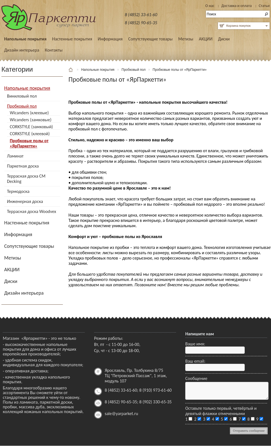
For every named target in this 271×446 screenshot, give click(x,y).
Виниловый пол (22, 96)
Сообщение (196, 378)
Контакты (54, 50)
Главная (71, 69)
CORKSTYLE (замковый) (31, 126)
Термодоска (18, 191)
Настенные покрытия (72, 39)
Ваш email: (195, 361)
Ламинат (15, 156)
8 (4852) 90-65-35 (141, 22)
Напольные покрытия (25, 39)
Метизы (185, 39)
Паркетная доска (23, 166)
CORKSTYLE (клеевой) (30, 133)
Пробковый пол (22, 106)
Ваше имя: (195, 343)
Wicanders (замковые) (30, 119)
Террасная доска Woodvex (31, 211)
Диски (224, 39)
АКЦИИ (206, 39)
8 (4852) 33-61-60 (141, 14)
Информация (110, 39)
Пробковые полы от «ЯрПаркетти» (29, 143)
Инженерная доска (25, 201)
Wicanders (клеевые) (29, 112)
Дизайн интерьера (21, 50)
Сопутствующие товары (150, 39)
